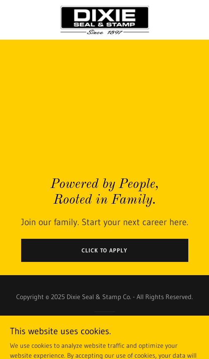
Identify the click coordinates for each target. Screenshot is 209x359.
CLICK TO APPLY (104, 250)
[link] (104, 19)
